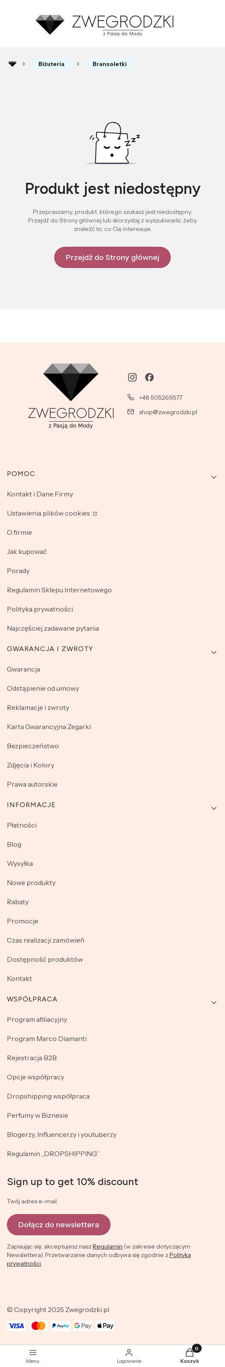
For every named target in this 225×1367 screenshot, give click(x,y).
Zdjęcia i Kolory (30, 765)
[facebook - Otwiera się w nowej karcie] (149, 377)
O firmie (19, 532)
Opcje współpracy (35, 1077)
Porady (18, 570)
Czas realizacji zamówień (46, 940)
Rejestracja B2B (32, 1057)
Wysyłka (20, 863)
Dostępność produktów (45, 959)
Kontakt (19, 978)
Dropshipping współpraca (48, 1096)
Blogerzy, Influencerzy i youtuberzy (62, 1134)
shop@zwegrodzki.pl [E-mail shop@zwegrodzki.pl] (168, 412)
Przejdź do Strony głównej (112, 257)
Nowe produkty (31, 882)
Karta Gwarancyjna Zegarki (49, 726)
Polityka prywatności (40, 609)
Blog (14, 844)
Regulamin (108, 1246)
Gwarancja (23, 669)
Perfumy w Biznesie (37, 1115)
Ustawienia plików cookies (49, 513)
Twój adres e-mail (32, 1201)
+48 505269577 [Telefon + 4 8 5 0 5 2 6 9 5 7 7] (160, 397)
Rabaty (18, 901)
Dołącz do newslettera (58, 1224)
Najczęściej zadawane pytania (53, 628)
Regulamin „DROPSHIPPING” (53, 1153)
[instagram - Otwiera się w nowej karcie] (132, 377)
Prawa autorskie (32, 784)
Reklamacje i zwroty (38, 707)
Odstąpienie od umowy (43, 688)
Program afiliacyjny (37, 1019)
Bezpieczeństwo (33, 745)
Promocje (22, 921)
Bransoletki (110, 64)
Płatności (22, 825)
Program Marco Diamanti (47, 1038)
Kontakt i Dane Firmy (40, 494)
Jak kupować (27, 551)
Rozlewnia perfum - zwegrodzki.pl (12, 64)
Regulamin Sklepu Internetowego (59, 589)
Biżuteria (51, 64)
